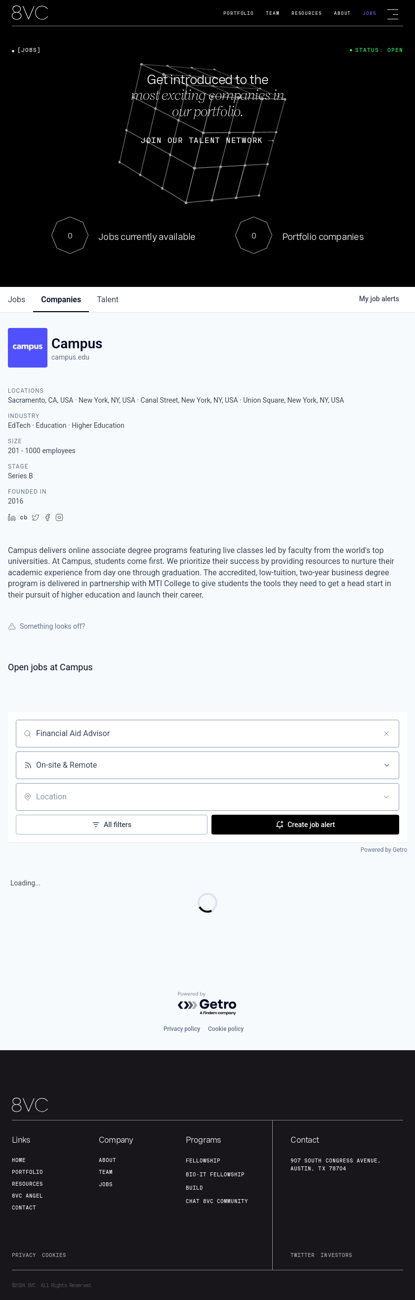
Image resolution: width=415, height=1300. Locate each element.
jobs (16, 299)
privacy (24, 1255)
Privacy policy (182, 1028)
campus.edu (70, 357)
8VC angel (27, 1196)
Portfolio (238, 13)
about (107, 1160)
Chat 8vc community (217, 1201)
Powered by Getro (384, 849)
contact (24, 1207)
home (19, 1160)
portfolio (27, 1172)
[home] (30, 13)
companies (61, 299)
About (342, 13)
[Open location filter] (386, 797)
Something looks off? (46, 626)
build (194, 1188)
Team (273, 13)
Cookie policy (226, 1028)
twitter (302, 1255)
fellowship (203, 1160)
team (106, 1172)
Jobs (369, 13)
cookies (54, 1255)
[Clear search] (386, 733)
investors (336, 1255)
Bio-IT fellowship (215, 1174)
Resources (306, 13)
